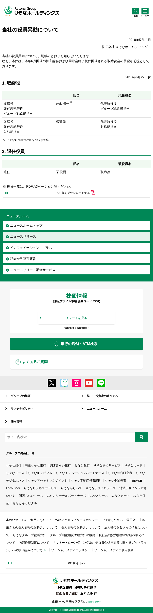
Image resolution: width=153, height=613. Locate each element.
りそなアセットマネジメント (47, 480)
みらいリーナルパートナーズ (66, 495)
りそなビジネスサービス (40, 488)
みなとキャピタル (25, 503)
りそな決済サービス (107, 465)
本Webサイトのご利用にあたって (29, 520)
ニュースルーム (97, 408)
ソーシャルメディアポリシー (71, 550)
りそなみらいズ (71, 488)
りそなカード (133, 465)
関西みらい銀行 (60, 465)
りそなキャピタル (40, 473)
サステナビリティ (22, 408)
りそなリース (15, 473)
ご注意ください (112, 520)
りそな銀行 (13, 465)
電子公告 (132, 520)
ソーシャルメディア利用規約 (114, 550)
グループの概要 (21, 396)
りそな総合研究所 (120, 473)
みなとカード (121, 495)
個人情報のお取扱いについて (81, 527)
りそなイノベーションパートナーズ (80, 473)
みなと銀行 (82, 465)
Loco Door (13, 488)
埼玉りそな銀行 (35, 465)
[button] (135, 16)
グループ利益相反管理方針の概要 (72, 535)
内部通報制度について (34, 542)
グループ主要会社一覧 (20, 453)
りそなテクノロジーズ (100, 488)
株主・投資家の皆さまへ (102, 396)
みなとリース (99, 495)
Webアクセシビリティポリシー (76, 520)
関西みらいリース (31, 495)
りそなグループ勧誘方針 (29, 535)
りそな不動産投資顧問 (86, 480)
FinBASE (136, 480)
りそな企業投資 (115, 480)
